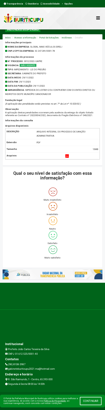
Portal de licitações (49, 37)
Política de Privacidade (55, 401)
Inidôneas (67, 37)
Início (8, 37)
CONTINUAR (90, 401)
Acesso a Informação (25, 37)
